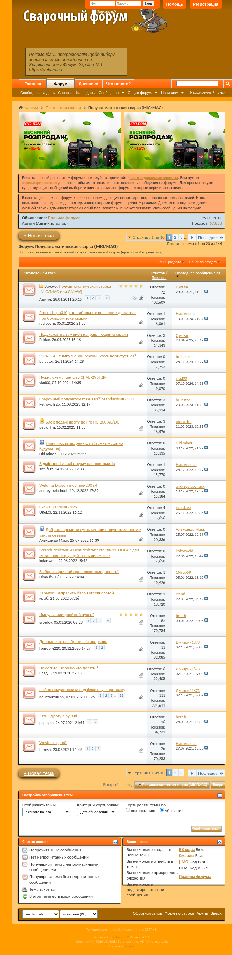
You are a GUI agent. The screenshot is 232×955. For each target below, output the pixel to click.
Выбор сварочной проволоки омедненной (79, 571)
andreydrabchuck (53, 490)
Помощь (174, 4)
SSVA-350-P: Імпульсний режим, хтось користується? (87, 356)
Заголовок (32, 272)
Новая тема (39, 235)
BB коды (187, 849)
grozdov (45, 622)
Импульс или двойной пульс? (66, 614)
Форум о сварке (179, 913)
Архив (202, 913)
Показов (159, 277)
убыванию (172, 810)
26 (163, 748)
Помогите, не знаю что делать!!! (69, 667)
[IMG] (184, 861)
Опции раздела (169, 262)
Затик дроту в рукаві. (58, 715)
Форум (60, 84)
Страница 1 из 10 (148, 237)
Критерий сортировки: (98, 804)
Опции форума (140, 93)
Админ (28, 223)
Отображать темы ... (41, 804)
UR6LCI (45, 512)
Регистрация (205, 4)
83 (163, 620)
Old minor (47, 454)
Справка (65, 93)
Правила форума (64, 217)
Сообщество (109, 93)
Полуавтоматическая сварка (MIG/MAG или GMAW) (75, 289)
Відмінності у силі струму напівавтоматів (77, 463)
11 (163, 647)
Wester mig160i (53, 742)
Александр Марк (53, 540)
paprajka (46, 722)
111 (162, 695)
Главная (33, 84)
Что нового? (118, 84)
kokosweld (48, 560)
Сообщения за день (37, 93)
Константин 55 (51, 697)
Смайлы (186, 855)
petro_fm (47, 427)
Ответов (158, 272)
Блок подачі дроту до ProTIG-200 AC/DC (82, 422)
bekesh (45, 749)
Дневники (88, 84)
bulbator (46, 361)
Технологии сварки (63, 107)
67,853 (216, 223)
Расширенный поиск (207, 92)
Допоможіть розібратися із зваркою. (73, 641)
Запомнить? (104, 12)
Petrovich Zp (49, 404)
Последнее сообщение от (197, 274)
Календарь (85, 93)
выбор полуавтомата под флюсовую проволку (82, 689)
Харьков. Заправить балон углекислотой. (77, 592)
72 (163, 292)
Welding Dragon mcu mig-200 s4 (68, 485)
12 (121, 695)
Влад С (45, 673)
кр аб (43, 598)
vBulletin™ (121, 937)
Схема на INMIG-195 (58, 506)
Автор (50, 272)
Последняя (211, 237)
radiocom (47, 323)
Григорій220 (49, 648)
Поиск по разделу (203, 262)
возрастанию (140, 810)
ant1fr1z (46, 468)
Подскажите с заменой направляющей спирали (83, 334)
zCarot (130, 946)
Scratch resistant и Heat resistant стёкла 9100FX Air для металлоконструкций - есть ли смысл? (89, 552)
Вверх (218, 785)
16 (163, 722)
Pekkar (44, 339)
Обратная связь (147, 913)
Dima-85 (46, 576)
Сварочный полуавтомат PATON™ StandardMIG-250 (86, 398)
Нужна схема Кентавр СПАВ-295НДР (72, 377)
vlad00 (44, 382)
